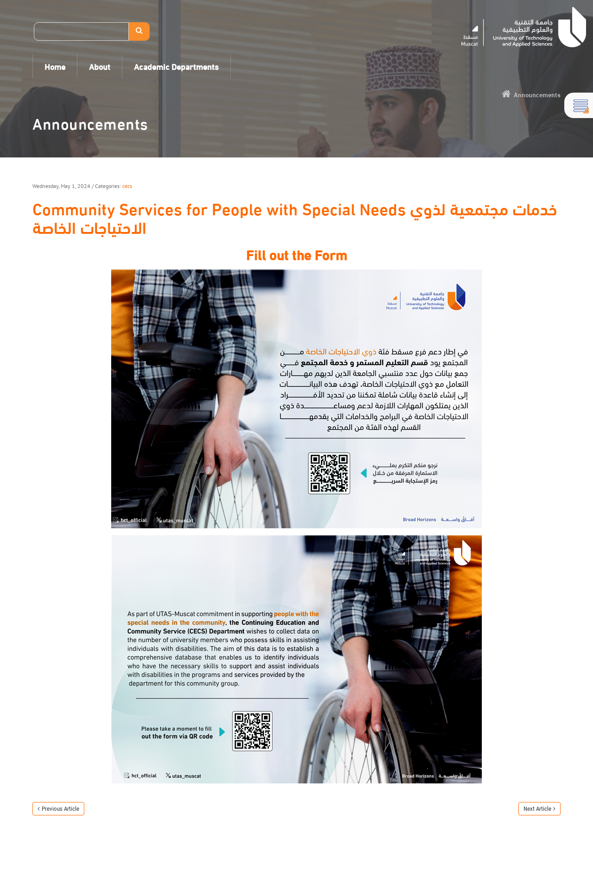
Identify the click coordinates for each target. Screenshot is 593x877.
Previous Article (60, 808)
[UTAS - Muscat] (523, 27)
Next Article (537, 808)
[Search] (81, 31)
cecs (127, 185)
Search (139, 31)
